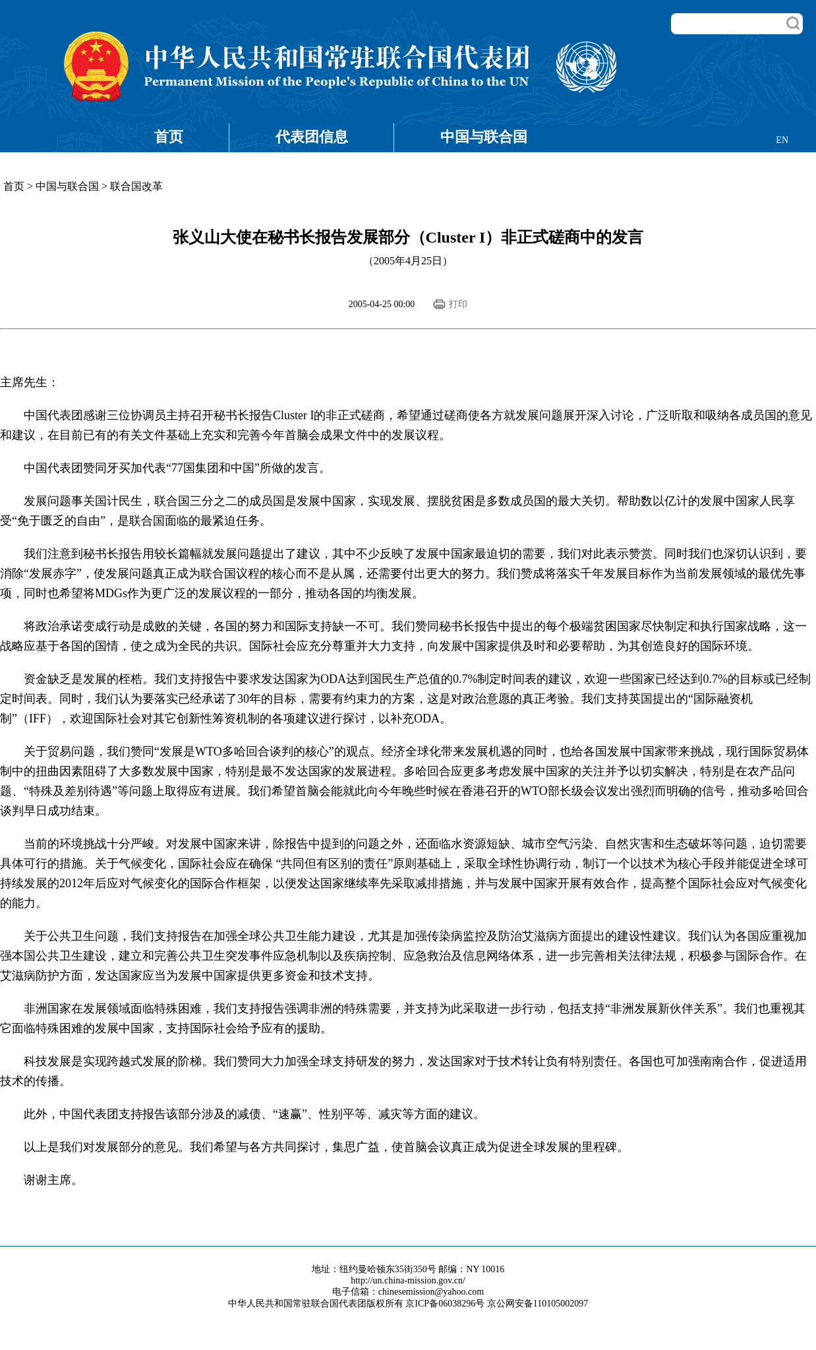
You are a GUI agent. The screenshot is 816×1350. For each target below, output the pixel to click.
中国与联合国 (483, 137)
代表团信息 (312, 137)
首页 (168, 137)
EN (782, 140)
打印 (458, 304)
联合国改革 (136, 186)
